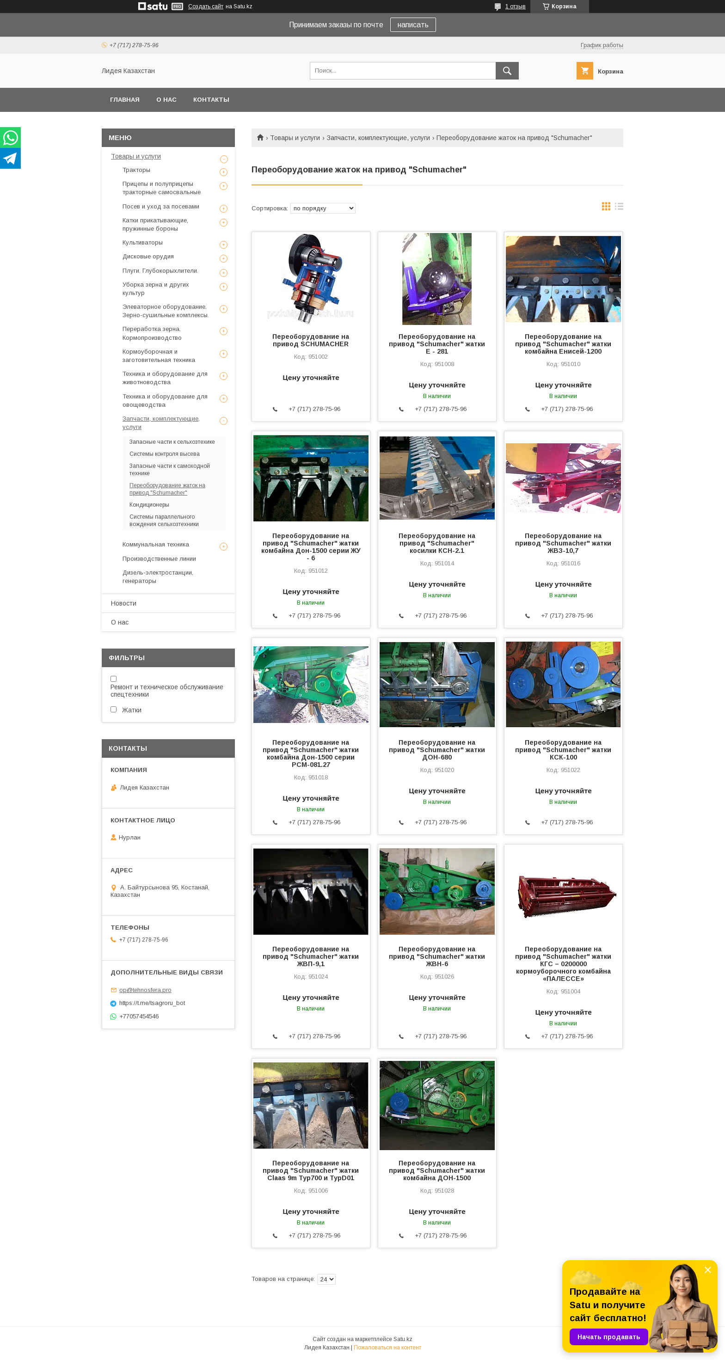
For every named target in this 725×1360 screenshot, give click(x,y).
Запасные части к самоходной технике (169, 470)
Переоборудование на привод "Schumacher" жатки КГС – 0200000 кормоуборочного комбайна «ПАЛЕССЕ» (563, 963)
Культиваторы (143, 242)
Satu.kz (402, 1339)
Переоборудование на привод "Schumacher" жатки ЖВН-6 (437, 956)
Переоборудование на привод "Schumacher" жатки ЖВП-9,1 (311, 956)
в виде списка (619, 208)
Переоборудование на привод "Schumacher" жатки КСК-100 (563, 750)
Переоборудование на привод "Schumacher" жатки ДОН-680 (437, 750)
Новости (123, 603)
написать (413, 25)
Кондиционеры (149, 505)
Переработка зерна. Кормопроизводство (152, 333)
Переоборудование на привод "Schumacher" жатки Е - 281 (437, 344)
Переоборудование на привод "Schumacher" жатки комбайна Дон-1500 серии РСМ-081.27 (311, 753)
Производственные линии (159, 558)
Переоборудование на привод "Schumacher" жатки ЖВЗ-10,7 (563, 543)
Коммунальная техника (156, 544)
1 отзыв (515, 6)
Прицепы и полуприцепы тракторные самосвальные (162, 188)
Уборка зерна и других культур (156, 288)
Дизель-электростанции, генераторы (158, 576)
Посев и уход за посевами (161, 206)
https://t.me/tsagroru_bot (152, 1002)
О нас (166, 99)
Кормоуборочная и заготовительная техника (159, 355)
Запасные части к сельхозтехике (172, 442)
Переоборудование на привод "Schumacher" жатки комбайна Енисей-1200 (563, 344)
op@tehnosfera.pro (145, 989)
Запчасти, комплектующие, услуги (378, 137)
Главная (125, 99)
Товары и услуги (295, 137)
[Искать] (507, 71)
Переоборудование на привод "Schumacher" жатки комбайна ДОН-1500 (437, 1170)
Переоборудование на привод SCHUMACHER (310, 340)
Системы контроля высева (164, 454)
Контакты (211, 99)
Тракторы (136, 169)
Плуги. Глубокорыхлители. (160, 270)
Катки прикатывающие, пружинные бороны (155, 224)
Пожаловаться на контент (387, 1347)
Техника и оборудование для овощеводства (165, 400)
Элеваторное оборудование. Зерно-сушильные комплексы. (166, 311)
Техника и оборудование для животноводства (165, 378)
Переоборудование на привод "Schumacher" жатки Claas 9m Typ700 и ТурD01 (311, 1170)
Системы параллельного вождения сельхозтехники (164, 520)
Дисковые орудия (148, 256)
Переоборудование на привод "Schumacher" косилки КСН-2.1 (437, 543)
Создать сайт (205, 6)
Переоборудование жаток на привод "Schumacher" (167, 489)
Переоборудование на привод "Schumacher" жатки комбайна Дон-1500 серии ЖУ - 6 (311, 547)
